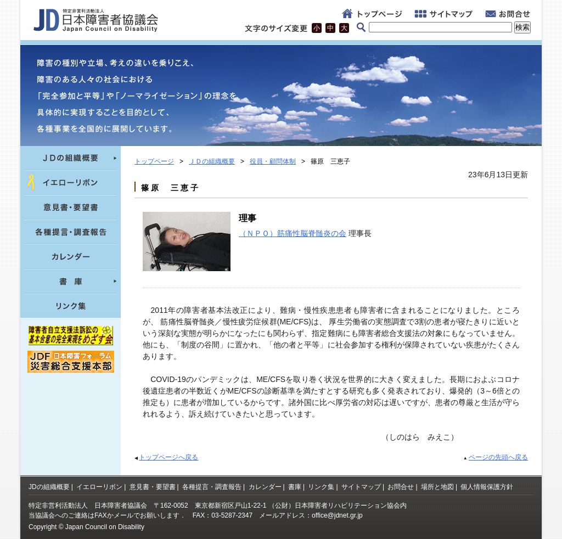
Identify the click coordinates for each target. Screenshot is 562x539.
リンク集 (321, 487)
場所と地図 (437, 487)
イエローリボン (99, 487)
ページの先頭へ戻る (498, 457)
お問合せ (400, 487)
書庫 (294, 487)
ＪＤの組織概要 (212, 161)
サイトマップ (361, 487)
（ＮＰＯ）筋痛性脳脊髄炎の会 (292, 233)
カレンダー (265, 487)
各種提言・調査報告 (211, 487)
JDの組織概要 (49, 487)
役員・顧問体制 (273, 161)
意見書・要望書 (153, 487)
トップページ (154, 161)
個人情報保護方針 (486, 487)
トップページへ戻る (168, 457)
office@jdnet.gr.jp (337, 515)
